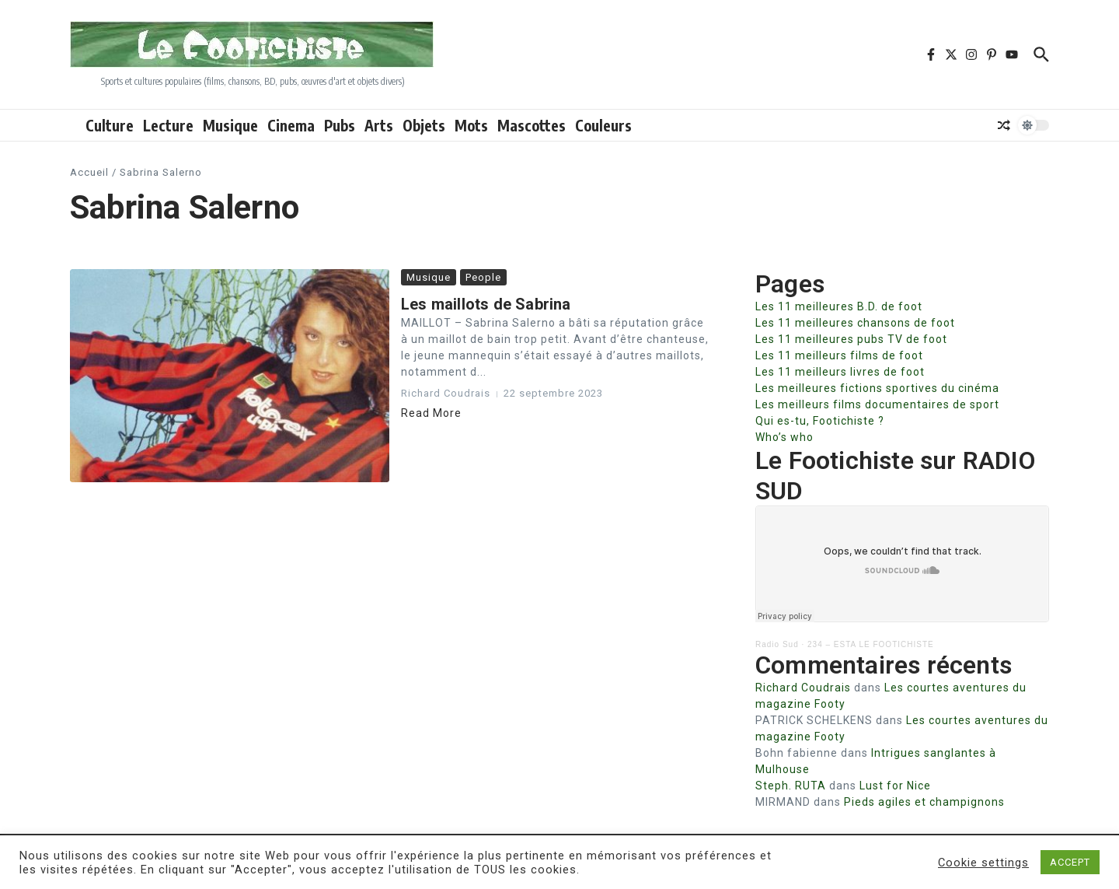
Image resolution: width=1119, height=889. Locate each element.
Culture (109, 125)
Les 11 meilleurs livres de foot (840, 372)
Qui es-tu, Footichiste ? (819, 421)
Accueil (89, 172)
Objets (424, 125)
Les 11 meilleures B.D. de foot (838, 306)
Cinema (291, 125)
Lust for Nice (895, 785)
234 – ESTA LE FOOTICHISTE (870, 644)
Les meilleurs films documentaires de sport (877, 404)
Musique (230, 125)
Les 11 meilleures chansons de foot (855, 323)
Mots (471, 125)
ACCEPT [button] (1070, 862)
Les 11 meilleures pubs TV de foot (851, 339)
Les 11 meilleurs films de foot (839, 355)
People (483, 277)
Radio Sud (777, 644)
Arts (378, 125)
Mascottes (531, 125)
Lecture (168, 125)
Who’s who (784, 437)
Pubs (339, 125)
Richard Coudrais (803, 687)
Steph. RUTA (790, 785)
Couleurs (603, 125)
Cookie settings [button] (983, 863)
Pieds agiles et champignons (924, 802)
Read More (431, 413)
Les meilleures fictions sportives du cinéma (877, 388)
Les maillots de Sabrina (486, 304)
